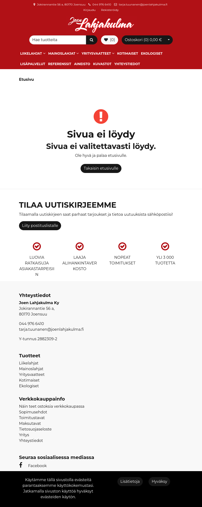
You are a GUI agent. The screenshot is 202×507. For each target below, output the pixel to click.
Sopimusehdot (33, 412)
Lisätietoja (130, 481)
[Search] (57, 39)
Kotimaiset (127, 53)
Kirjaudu (89, 10)
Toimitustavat (32, 418)
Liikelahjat (31, 53)
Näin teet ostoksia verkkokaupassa (51, 406)
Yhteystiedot (127, 64)
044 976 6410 (101, 4)
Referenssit (59, 64)
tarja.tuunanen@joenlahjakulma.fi (143, 4)
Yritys (24, 435)
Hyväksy (159, 481)
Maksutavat (30, 423)
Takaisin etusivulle (101, 168)
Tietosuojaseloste (35, 429)
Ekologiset (152, 53)
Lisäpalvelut (32, 64)
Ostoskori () (143, 40)
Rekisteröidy (110, 10)
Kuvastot (102, 64)
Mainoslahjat (61, 53)
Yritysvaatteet (96, 53)
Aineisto (82, 64)
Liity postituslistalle (40, 225)
